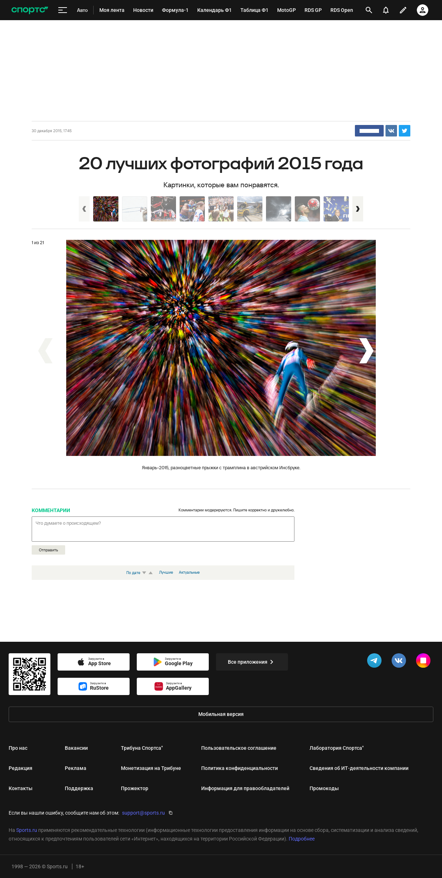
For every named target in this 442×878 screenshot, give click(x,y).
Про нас (18, 748)
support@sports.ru (143, 813)
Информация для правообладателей (245, 788)
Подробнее (302, 839)
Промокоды (324, 788)
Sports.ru (26, 830)
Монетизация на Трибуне (151, 768)
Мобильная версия (221, 714)
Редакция (20, 768)
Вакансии (76, 748)
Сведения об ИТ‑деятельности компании (359, 768)
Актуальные (189, 572)
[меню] (62, 10)
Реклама (75, 768)
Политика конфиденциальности (239, 768)
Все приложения (252, 662)
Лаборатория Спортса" (337, 748)
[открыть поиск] (369, 10)
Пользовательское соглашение (238, 748)
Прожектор (134, 788)
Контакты (20, 788)
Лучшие (166, 572)
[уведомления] (385, 10)
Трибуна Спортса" (142, 748)
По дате (137, 572)
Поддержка (79, 788)
